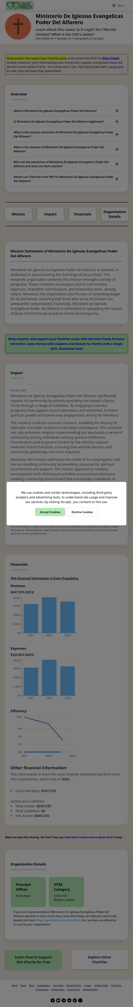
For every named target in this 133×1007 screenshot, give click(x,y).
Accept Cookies (50, 512)
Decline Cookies (82, 512)
